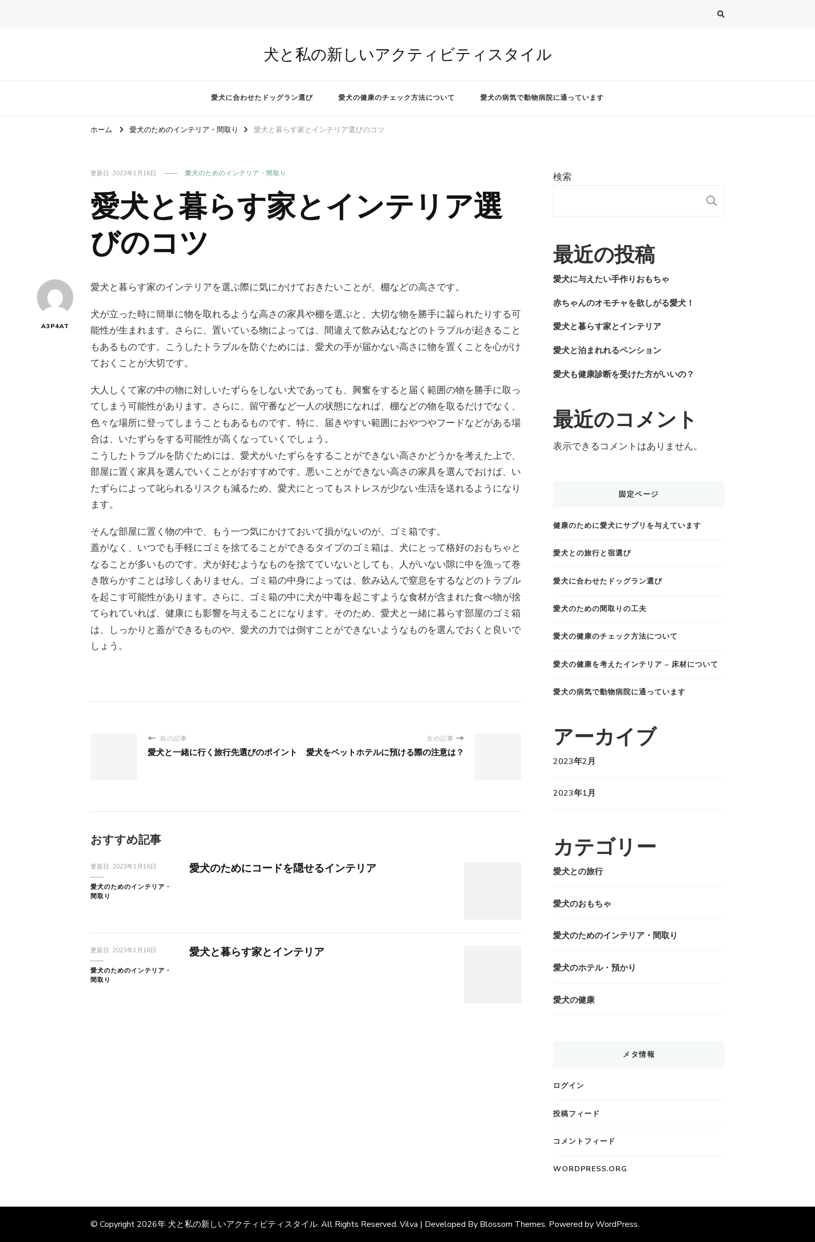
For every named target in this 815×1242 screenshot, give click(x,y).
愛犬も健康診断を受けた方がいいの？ (623, 374)
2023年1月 (574, 793)
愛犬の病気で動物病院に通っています (542, 97)
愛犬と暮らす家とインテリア (256, 952)
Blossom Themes (512, 1224)
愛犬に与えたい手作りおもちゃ (611, 279)
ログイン (568, 1086)
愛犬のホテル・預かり (594, 968)
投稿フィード (576, 1114)
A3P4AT (55, 304)
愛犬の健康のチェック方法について (396, 97)
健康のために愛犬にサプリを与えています (627, 526)
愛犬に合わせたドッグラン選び (262, 97)
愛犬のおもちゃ (582, 904)
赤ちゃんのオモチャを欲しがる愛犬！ (623, 303)
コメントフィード (584, 1141)
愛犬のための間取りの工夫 (600, 609)
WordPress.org (590, 1169)
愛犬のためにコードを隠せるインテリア (282, 868)
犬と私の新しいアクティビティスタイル (408, 54)
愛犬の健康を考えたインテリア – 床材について (635, 664)
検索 (562, 177)
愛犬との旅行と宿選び (592, 553)
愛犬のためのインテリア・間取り (235, 173)
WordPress (617, 1224)
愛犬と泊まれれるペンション (607, 350)
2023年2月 (574, 761)
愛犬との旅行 (578, 871)
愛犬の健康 (574, 1000)
